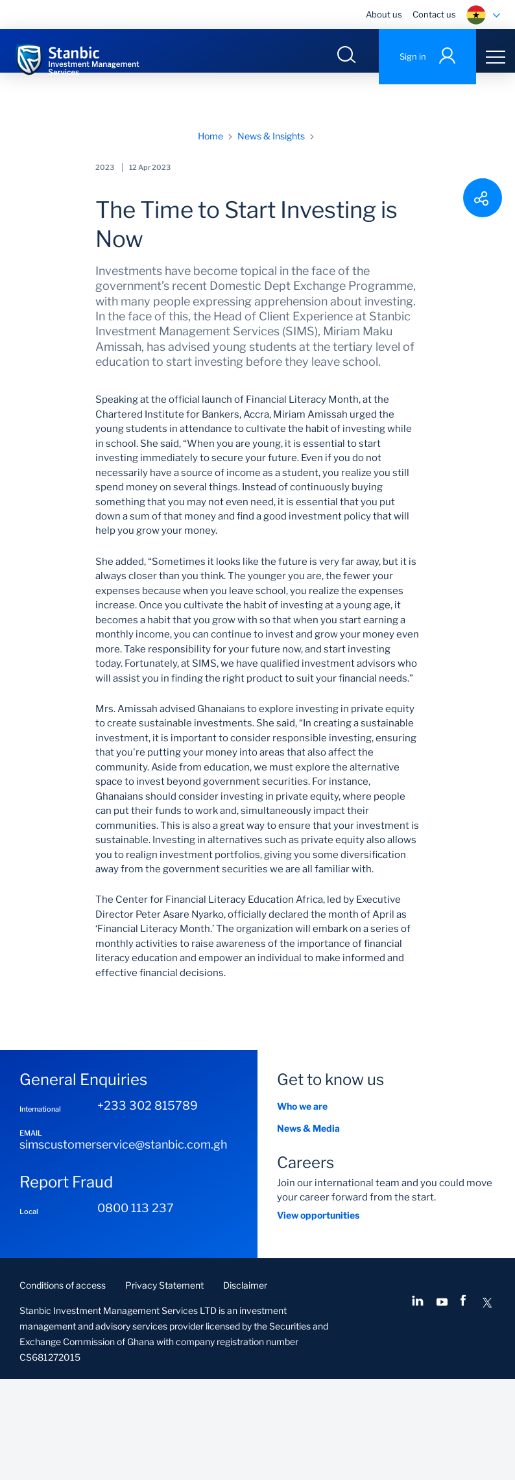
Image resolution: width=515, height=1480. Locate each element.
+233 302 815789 (147, 1206)
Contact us (434, 14)
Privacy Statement (164, 1386)
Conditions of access (62, 1386)
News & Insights (271, 237)
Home (210, 237)
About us (384, 14)
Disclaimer (245, 1386)
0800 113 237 (135, 1309)
